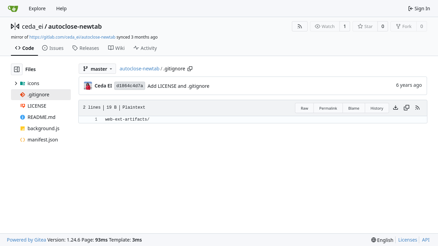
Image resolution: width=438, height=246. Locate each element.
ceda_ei (32, 26)
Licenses (407, 239)
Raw (304, 108)
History (377, 108)
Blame (354, 108)
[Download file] (395, 108)
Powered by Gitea (26, 239)
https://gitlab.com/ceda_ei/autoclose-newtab (72, 37)
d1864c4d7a (129, 85)
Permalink (328, 108)
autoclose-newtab (75, 26)
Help (61, 8)
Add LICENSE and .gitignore (178, 86)
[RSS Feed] (300, 26)
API (425, 239)
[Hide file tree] (17, 69)
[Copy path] (190, 68)
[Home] (13, 8)
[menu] (382, 240)
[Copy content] (406, 108)
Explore (37, 8)
